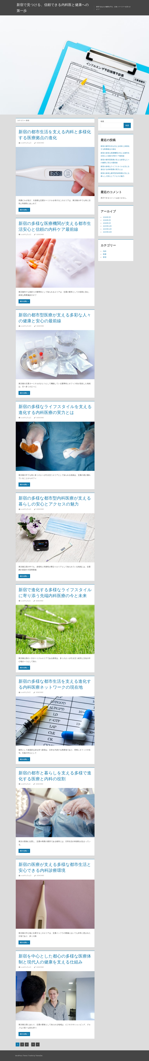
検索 (102, 121)
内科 (104, 251)
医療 (104, 254)
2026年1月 (107, 223)
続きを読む (23, 210)
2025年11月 (107, 229)
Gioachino (40, 143)
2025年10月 (107, 232)
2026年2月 (107, 220)
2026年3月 (107, 217)
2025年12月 (107, 226)
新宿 (104, 257)
